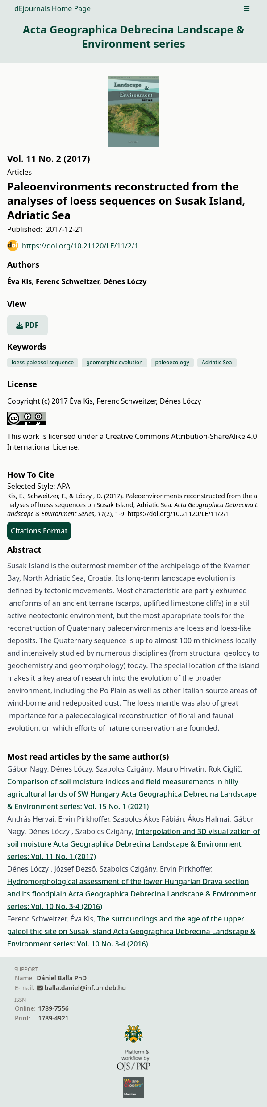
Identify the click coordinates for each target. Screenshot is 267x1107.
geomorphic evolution (114, 362)
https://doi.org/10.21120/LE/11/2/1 (72, 245)
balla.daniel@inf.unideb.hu (85, 987)
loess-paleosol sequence (43, 362)
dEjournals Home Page (52, 8)
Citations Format (39, 531)
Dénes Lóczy (125, 281)
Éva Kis (20, 281)
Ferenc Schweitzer (68, 281)
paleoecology (172, 362)
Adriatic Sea (217, 362)
